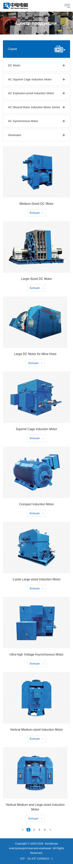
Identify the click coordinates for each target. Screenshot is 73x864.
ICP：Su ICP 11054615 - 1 (36, 858)
